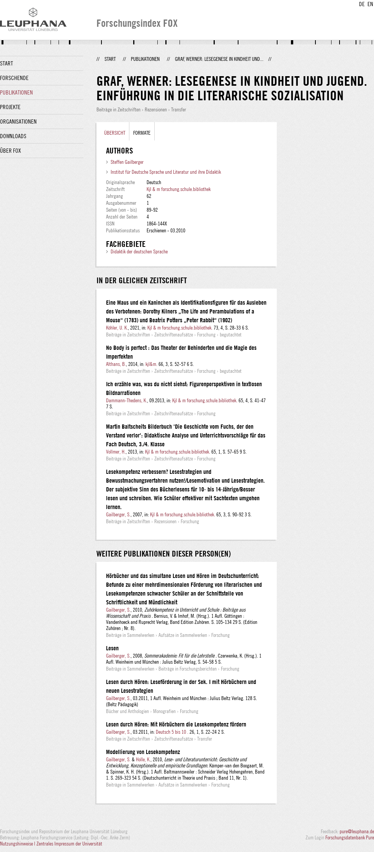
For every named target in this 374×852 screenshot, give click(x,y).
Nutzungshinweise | (18, 844)
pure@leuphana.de (357, 831)
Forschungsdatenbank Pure (349, 837)
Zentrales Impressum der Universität (69, 844)
